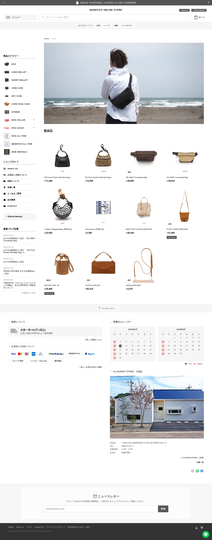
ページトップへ (106, 308)
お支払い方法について (17, 175)
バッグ (107, 25)
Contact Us (39, 527)
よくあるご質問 (14, 194)
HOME (11, 527)
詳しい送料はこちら (94, 340)
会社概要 (11, 200)
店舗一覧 (11, 187)
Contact (12, 206)
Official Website (199, 10)
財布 (98, 25)
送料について (13, 181)
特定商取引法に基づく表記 (79, 527)
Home (46, 39)
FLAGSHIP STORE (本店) (193, 458)
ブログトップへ (29, 293)
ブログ (29, 527)
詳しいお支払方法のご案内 (91, 367)
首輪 (116, 25)
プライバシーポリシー (56, 527)
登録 (163, 509)
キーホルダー (127, 25)
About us (185, 10)
